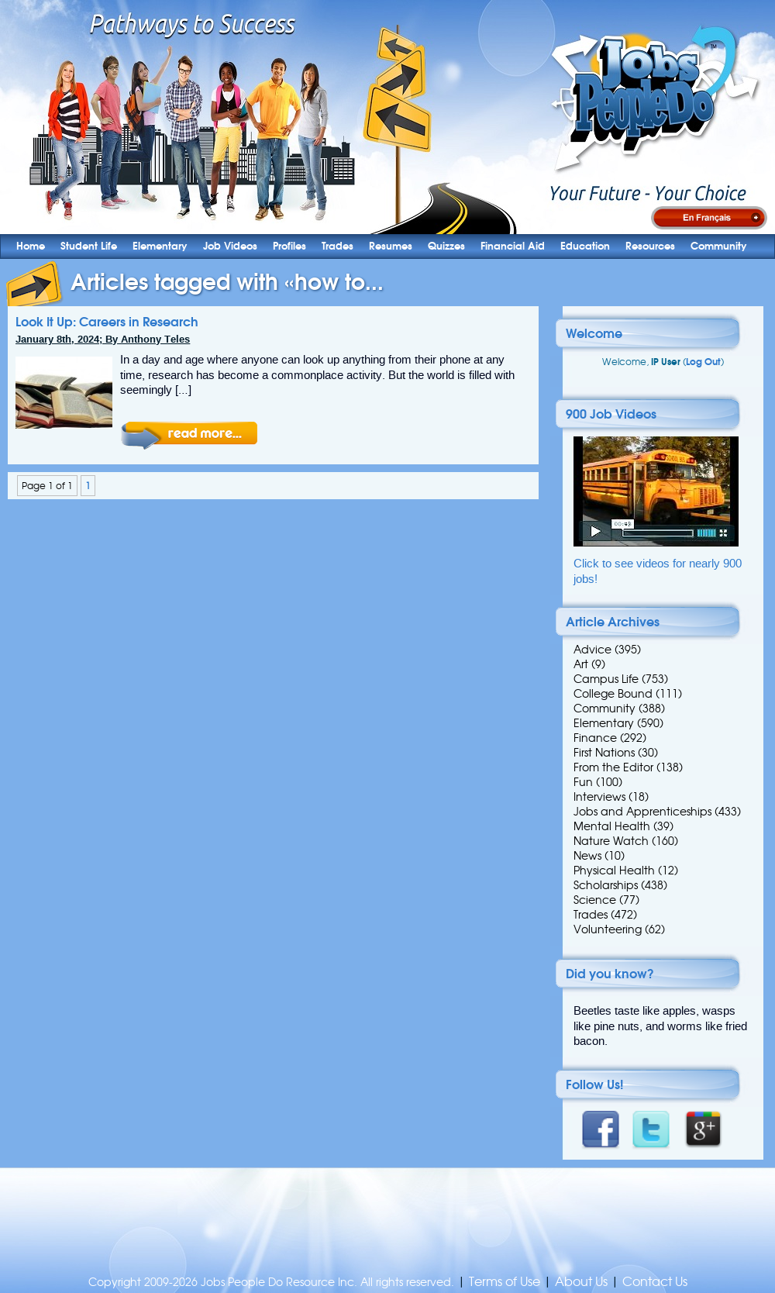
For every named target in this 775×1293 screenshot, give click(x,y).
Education (585, 246)
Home (30, 246)
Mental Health (612, 826)
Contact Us (654, 1281)
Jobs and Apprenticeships (642, 812)
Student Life (88, 246)
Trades (337, 246)
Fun (583, 782)
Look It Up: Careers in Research (107, 321)
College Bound (613, 694)
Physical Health (614, 871)
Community (719, 246)
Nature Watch (611, 841)
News (587, 856)
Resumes (390, 246)
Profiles (289, 246)
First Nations (604, 753)
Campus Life (606, 679)
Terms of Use (504, 1281)
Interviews (599, 797)
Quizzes (446, 246)
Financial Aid (512, 246)
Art (581, 664)
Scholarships (606, 885)
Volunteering (608, 929)
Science (595, 900)
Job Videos (230, 246)
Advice (592, 650)
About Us (581, 1281)
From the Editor (613, 767)
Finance (595, 738)
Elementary (160, 246)
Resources (650, 246)
